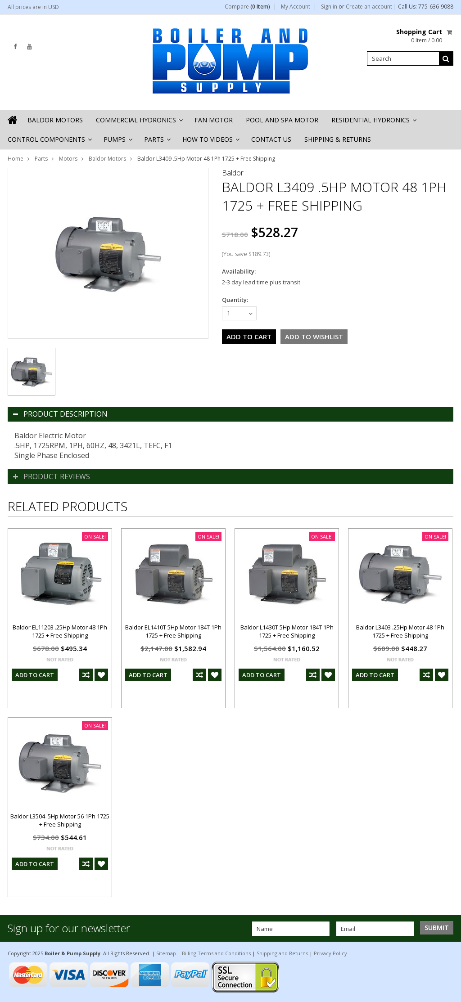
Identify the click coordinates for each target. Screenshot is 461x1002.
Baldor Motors (55, 120)
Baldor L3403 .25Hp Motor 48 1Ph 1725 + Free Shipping (400, 631)
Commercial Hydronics (138, 123)
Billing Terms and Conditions (216, 953)
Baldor (233, 173)
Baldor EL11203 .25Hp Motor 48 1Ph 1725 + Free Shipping (60, 631)
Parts (156, 142)
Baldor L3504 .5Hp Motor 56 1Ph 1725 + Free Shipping (59, 820)
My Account (295, 7)
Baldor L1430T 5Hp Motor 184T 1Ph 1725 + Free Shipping (287, 631)
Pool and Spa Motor (282, 120)
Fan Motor (213, 120)
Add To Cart (34, 675)
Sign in (329, 7)
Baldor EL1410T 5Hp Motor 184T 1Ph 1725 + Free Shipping (173, 631)
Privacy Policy (330, 953)
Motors (68, 158)
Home (15, 158)
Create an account (369, 7)
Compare (247, 7)
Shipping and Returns (282, 953)
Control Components (49, 142)
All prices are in (33, 7)
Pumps (117, 142)
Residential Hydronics (373, 123)
